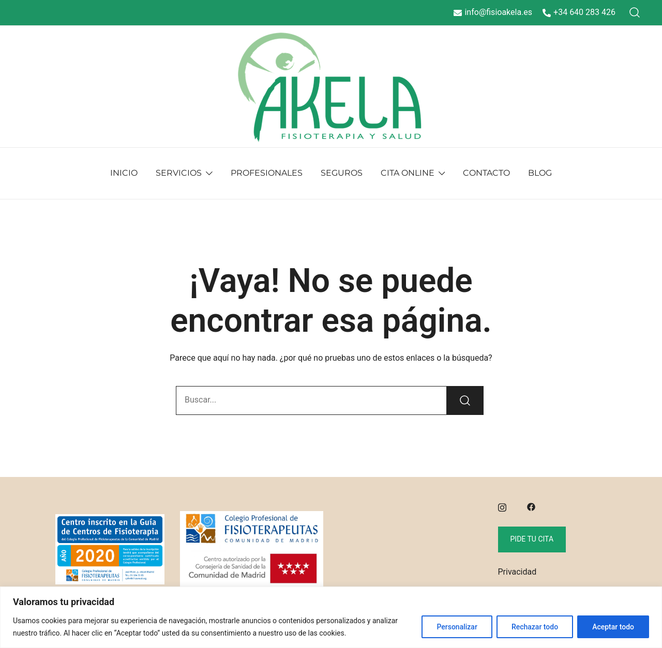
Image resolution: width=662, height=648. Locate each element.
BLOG (540, 173)
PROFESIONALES (267, 173)
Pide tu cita (532, 539)
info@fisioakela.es (493, 12)
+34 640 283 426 (579, 12)
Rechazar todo (534, 627)
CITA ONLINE (407, 173)
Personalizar (457, 627)
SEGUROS (342, 173)
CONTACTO (486, 173)
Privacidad (517, 572)
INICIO (124, 173)
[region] (331, 617)
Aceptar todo (613, 627)
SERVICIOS (179, 173)
